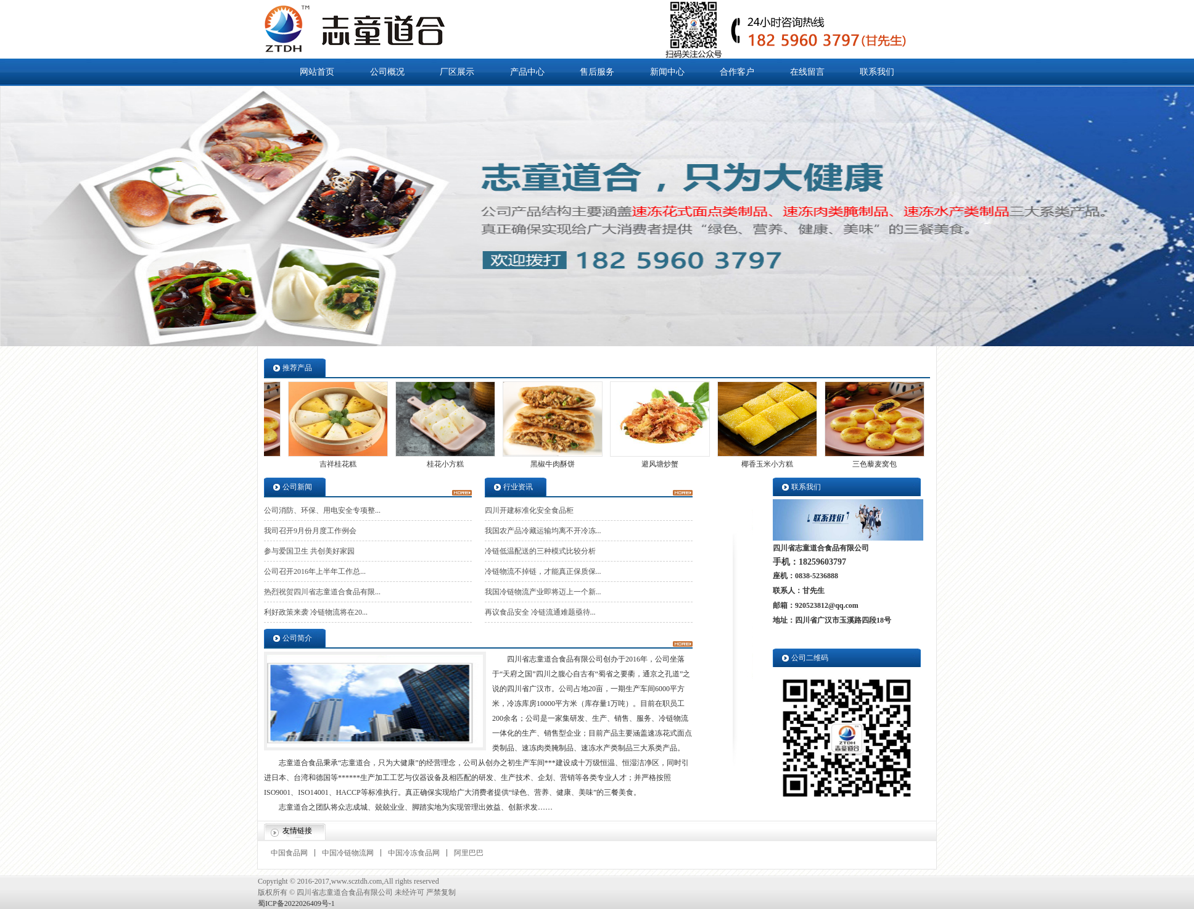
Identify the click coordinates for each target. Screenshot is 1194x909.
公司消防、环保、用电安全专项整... (322, 510)
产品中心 (527, 72)
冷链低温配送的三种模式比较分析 (540, 551)
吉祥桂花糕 (334, 464)
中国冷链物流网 (348, 853)
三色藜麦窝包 (871, 464)
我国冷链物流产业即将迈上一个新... (543, 591)
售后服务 (597, 72)
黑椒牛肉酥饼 (549, 464)
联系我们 (877, 72)
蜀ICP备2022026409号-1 (296, 903)
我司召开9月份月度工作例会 (310, 530)
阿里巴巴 (469, 853)
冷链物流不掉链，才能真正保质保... (543, 571)
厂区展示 (457, 72)
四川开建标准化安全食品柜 (529, 510)
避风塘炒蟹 (656, 464)
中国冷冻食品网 (414, 853)
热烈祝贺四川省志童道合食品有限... (322, 591)
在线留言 (807, 72)
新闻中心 (667, 72)
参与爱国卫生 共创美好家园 (309, 551)
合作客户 (737, 72)
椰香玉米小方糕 (764, 464)
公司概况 (387, 72)
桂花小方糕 (442, 464)
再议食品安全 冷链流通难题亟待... (540, 612)
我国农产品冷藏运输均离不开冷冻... (543, 530)
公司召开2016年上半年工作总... (315, 571)
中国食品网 (289, 853)
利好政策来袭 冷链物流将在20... (316, 612)
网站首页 (317, 72)
